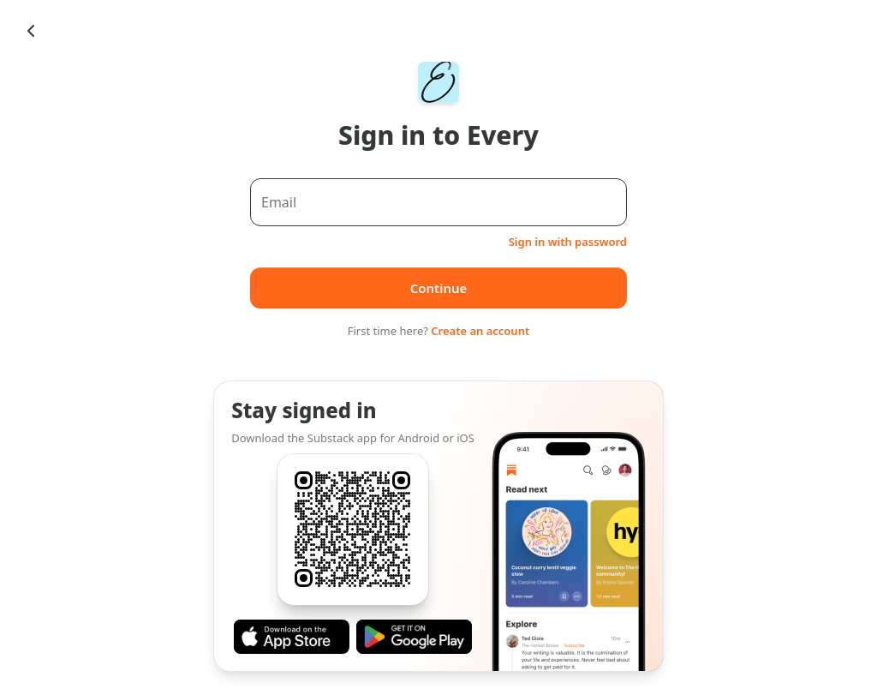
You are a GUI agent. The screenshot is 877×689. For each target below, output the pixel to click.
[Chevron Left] (31, 31)
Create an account (480, 331)
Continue (439, 288)
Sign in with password (568, 241)
